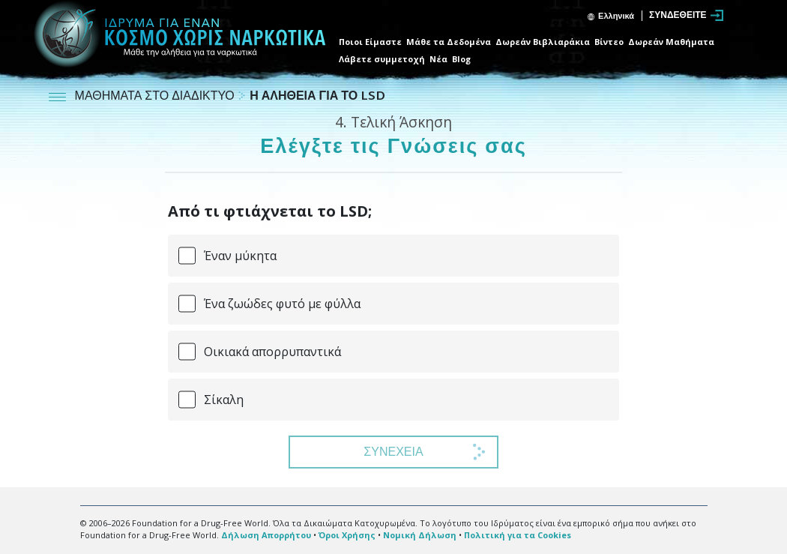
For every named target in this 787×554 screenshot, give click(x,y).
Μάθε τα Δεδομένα (448, 41)
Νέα (438, 58)
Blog (461, 58)
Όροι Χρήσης (347, 535)
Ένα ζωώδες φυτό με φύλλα (282, 303)
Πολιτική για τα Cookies (517, 535)
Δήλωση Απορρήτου (266, 535)
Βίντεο (609, 41)
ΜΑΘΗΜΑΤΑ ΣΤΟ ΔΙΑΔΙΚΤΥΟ (156, 97)
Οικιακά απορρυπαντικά (272, 351)
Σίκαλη (224, 399)
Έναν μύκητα (240, 255)
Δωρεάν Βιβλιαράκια (542, 41)
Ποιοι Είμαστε (370, 41)
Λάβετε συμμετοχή (382, 58)
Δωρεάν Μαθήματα (671, 41)
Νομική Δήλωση (419, 535)
